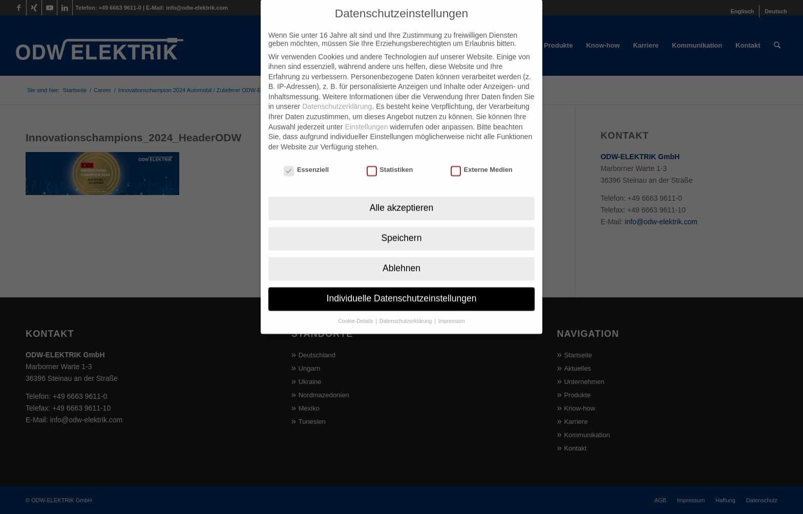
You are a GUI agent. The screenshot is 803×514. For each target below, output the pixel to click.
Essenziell (306, 155)
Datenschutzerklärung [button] (406, 306)
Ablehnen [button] (401, 253)
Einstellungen (366, 112)
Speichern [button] (402, 223)
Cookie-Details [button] (356, 306)
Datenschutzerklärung (337, 92)
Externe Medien (482, 155)
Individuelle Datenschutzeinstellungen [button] (402, 284)
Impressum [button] (451, 306)
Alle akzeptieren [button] (402, 193)
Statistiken (390, 155)
